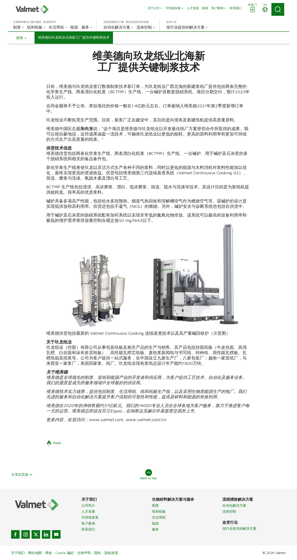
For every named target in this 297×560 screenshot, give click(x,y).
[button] (21, 38)
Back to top (148, 474)
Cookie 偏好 (64, 553)
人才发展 (88, 511)
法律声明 (84, 553)
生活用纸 (159, 517)
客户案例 (88, 523)
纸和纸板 (159, 511)
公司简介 (88, 505)
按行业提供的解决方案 (239, 528)
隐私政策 (111, 553)
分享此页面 (22, 474)
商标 (48, 553)
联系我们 (88, 529)
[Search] (277, 9)
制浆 (155, 505)
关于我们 (18, 553)
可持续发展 (90, 517)
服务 (155, 529)
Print (53, 443)
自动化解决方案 (234, 505)
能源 (155, 523)
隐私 (97, 553)
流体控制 (229, 511)
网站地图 (35, 553)
